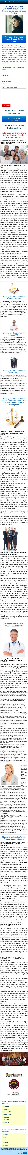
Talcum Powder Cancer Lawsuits (9, 1)
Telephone (5, 75)
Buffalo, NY (6, 1119)
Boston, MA (6, 1117)
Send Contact (6, 105)
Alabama (5, 1134)
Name (4, 69)
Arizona (5, 1140)
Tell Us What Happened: (9, 87)
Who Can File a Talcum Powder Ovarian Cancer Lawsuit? (14, 39)
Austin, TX (6, 1109)
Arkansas (5, 1142)
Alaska (4, 1137)
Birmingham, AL (7, 1114)
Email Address (6, 81)
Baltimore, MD (7, 1111)
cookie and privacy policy (16, 1153)
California (5, 1145)
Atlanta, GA (6, 1106)
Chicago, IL (6, 1122)
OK (25, 1153)
